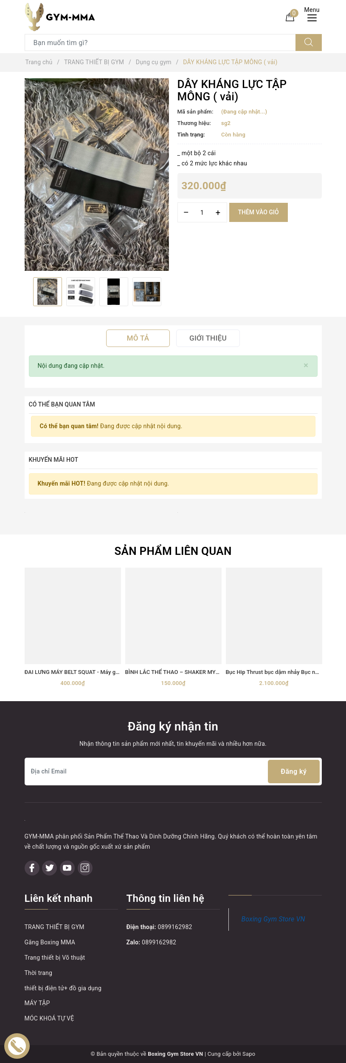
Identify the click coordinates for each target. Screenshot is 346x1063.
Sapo (249, 1054)
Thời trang (39, 972)
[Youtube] (67, 868)
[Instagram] (85, 868)
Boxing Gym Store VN (273, 919)
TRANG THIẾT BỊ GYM (54, 927)
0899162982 (175, 927)
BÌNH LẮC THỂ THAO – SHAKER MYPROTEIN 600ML (191, 672)
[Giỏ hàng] (290, 16)
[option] (97, 174)
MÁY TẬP (37, 1003)
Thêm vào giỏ (258, 212)
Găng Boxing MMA (50, 942)
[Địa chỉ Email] (173, 771)
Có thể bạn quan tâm (62, 404)
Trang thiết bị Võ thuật (55, 957)
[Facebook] (32, 868)
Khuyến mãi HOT (54, 459)
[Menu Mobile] (314, 17)
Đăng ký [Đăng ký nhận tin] (294, 771)
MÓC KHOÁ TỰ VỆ (49, 1018)
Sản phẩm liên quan (172, 551)
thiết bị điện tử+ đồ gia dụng (63, 988)
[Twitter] (49, 868)
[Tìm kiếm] (308, 42)
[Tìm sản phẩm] (160, 42)
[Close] (306, 365)
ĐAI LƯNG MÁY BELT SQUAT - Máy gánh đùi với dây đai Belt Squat (108, 672)
